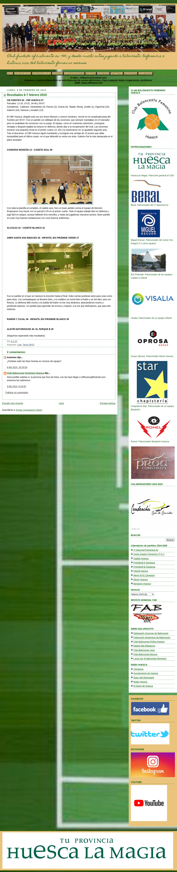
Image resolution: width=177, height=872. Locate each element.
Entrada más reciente (12, 403)
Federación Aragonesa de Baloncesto (151, 637)
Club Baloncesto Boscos (145, 654)
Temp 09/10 (28, 345)
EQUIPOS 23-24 (22, 73)
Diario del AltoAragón (143, 677)
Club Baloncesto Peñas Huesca (148, 642)
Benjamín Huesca (142, 584)
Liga (19, 345)
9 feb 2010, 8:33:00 (16, 386)
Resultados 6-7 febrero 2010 (27, 94)
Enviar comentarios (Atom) (29, 410)
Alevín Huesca (140, 579)
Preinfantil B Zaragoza (144, 567)
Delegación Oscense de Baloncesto (150, 633)
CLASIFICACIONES (74, 73)
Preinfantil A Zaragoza (144, 563)
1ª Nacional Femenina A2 (145, 550)
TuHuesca (138, 669)
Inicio (61, 403)
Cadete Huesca (141, 558)
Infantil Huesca (140, 571)
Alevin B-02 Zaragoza (144, 575)
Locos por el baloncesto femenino (149, 658)
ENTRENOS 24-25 (41, 73)
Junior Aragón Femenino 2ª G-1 (148, 554)
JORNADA (57, 73)
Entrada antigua (107, 403)
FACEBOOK (103, 73)
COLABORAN (145, 73)
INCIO (10, 73)
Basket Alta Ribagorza (144, 646)
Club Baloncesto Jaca (144, 650)
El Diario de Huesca (143, 686)
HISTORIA (90, 73)
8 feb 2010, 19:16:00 (17, 367)
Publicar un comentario (16, 392)
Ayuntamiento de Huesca (145, 673)
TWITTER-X (117, 73)
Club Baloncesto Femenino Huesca (25, 373)
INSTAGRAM (130, 73)
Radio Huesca (140, 682)
